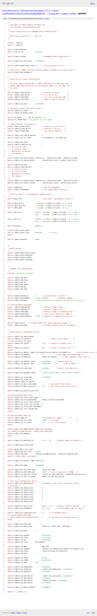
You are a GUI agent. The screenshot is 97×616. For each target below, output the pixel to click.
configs (72, 13)
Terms (25, 613)
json (93, 613)
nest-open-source (10, 10)
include (64, 13)
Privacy (18, 613)
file (46, 19)
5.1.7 (48, 10)
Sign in (92, 3)
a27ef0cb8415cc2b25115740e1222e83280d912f (23, 13)
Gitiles (13, 613)
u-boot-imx (54, 13)
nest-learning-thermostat (32, 10)
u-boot (55, 10)
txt (88, 613)
